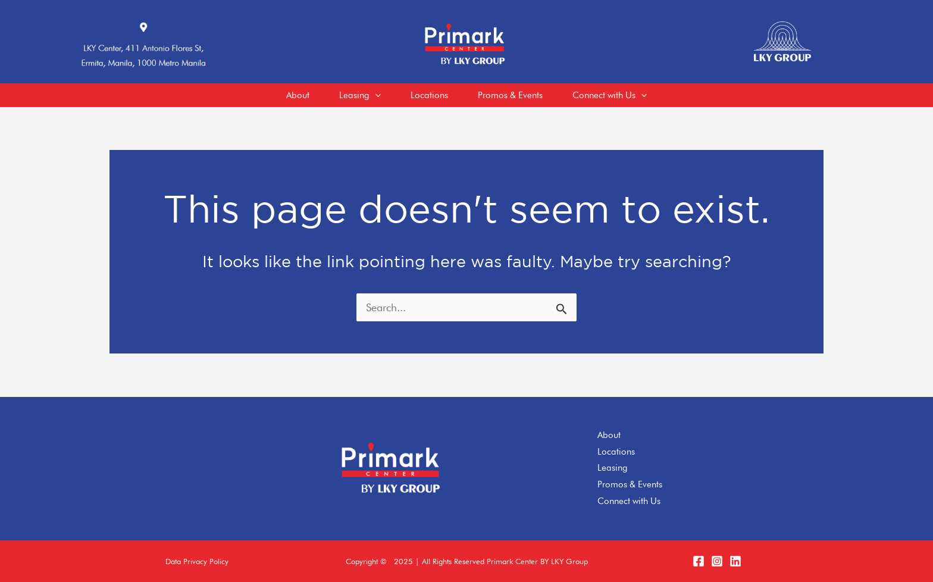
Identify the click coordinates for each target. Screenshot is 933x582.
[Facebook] (699, 561)
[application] (375, 95)
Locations (616, 451)
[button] (197, 561)
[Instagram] (717, 561)
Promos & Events (629, 484)
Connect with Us (628, 501)
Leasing (612, 467)
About (609, 435)
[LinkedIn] (735, 561)
